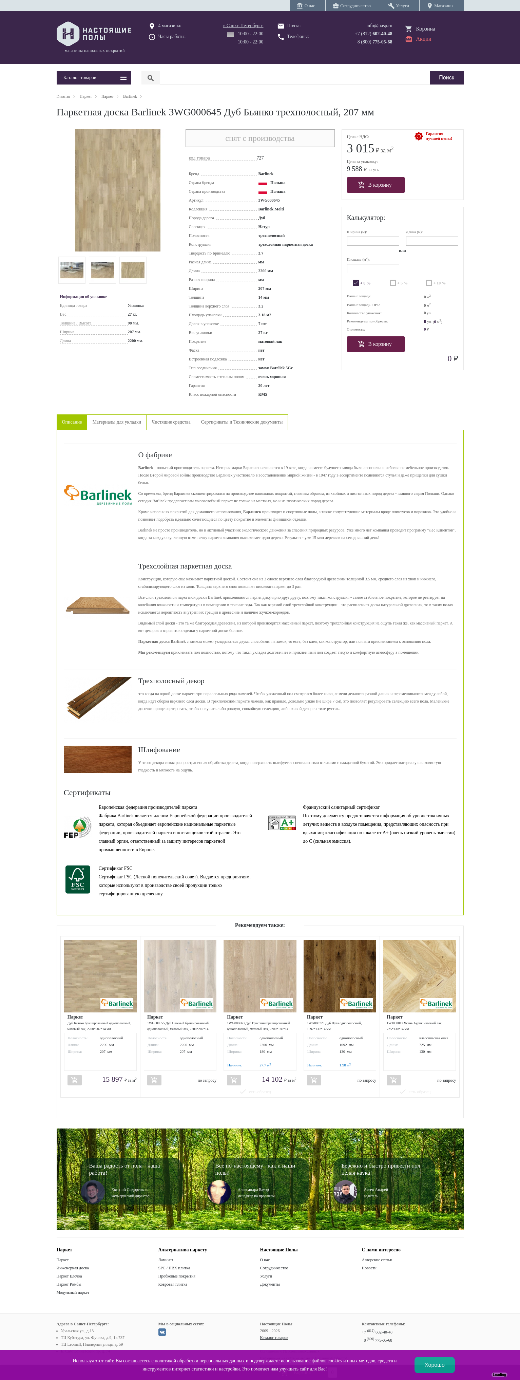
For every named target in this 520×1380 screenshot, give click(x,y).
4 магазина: (169, 25)
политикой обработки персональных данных (200, 1360)
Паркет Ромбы (69, 1284)
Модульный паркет (73, 1292)
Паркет (63, 1259)
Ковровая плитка (172, 1284)
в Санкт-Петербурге (243, 25)
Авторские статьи (377, 1259)
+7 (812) (373, 33)
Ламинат (165, 1259)
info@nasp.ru (379, 25)
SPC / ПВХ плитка (174, 1268)
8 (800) (375, 41)
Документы (270, 1284)
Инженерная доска (73, 1268)
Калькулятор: (366, 217)
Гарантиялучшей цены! (439, 136)
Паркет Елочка (69, 1276)
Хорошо (435, 1365)
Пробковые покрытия (177, 1276)
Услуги (266, 1276)
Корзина (426, 29)
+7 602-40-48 (377, 1332)
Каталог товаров (274, 1337)
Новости (369, 1268)
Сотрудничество (274, 1268)
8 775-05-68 (378, 1340)
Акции (423, 39)
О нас (265, 1259)
